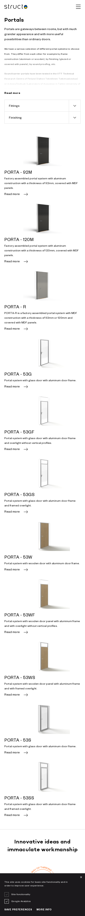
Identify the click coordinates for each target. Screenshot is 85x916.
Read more (12, 194)
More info (44, 910)
